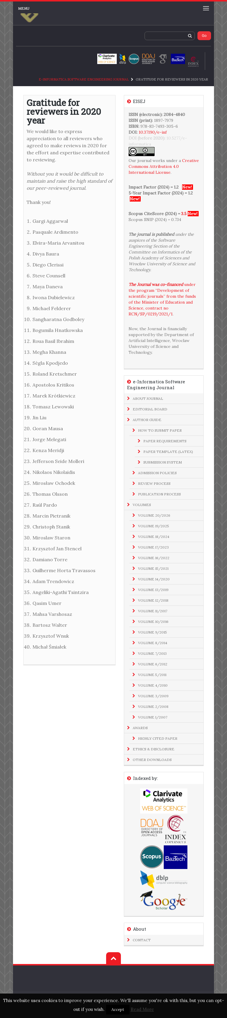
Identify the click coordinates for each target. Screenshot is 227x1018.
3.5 (184, 213)
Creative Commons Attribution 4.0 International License (164, 166)
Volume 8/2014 (152, 643)
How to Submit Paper (160, 430)
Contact (142, 940)
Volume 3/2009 (153, 696)
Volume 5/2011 (152, 674)
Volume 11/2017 (152, 611)
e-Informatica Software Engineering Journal (84, 79)
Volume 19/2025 (153, 526)
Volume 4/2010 (153, 685)
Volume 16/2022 (153, 558)
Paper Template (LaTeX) (168, 451)
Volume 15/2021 (153, 568)
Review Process (154, 483)
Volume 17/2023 (153, 547)
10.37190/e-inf (153, 132)
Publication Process (159, 494)
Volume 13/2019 (153, 589)
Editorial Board (150, 409)
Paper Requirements (165, 441)
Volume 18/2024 (153, 536)
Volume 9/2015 (152, 632)
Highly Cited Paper (157, 738)
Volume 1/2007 (152, 717)
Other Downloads (152, 759)
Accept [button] (117, 1009)
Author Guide (147, 420)
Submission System (162, 462)
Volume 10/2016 (153, 621)
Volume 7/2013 (152, 653)
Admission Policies (157, 473)
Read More (142, 1009)
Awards (140, 728)
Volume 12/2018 (153, 600)
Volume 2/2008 (153, 706)
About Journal (148, 398)
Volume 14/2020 (154, 579)
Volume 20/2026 (154, 515)
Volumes (142, 505)
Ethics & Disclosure (153, 749)
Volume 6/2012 (152, 664)
